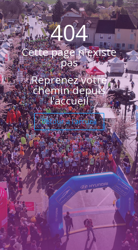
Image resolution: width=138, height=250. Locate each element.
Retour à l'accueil (69, 121)
